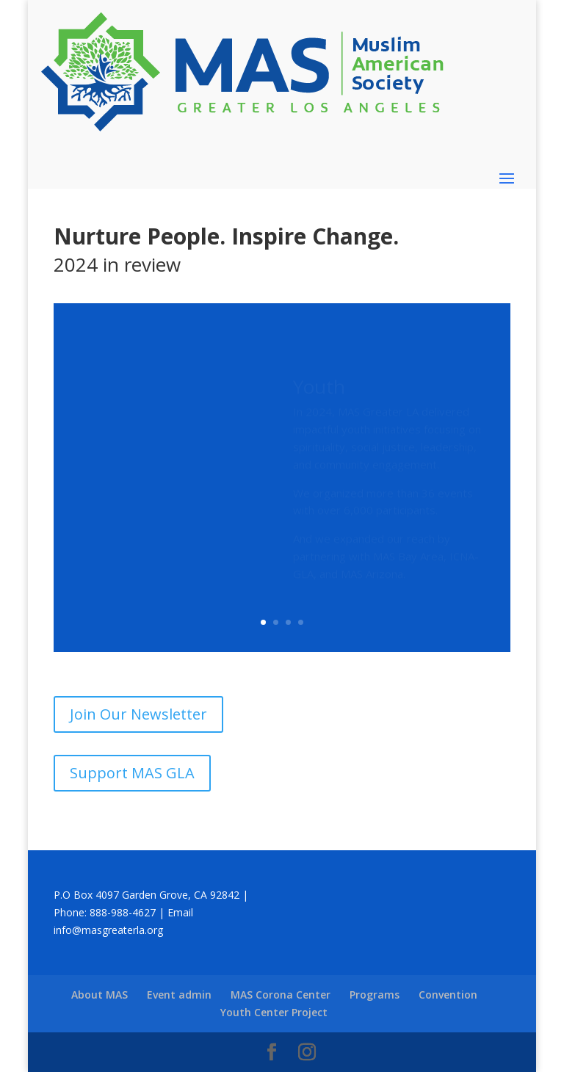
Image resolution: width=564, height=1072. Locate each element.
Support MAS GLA (132, 773)
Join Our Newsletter (138, 714)
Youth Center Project (274, 1012)
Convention (448, 995)
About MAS (99, 995)
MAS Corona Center (280, 995)
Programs (375, 995)
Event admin (179, 995)
